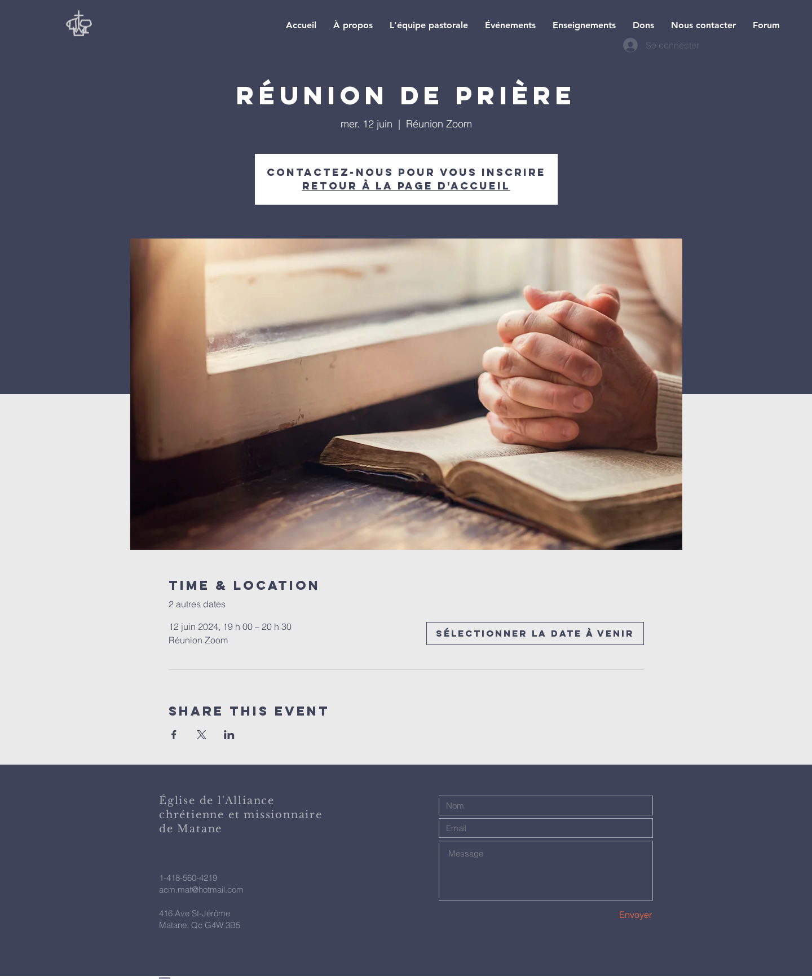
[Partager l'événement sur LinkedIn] (229, 734)
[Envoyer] (612, 915)
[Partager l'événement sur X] (201, 734)
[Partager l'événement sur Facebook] (174, 734)
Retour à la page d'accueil (406, 185)
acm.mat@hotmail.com (201, 889)
